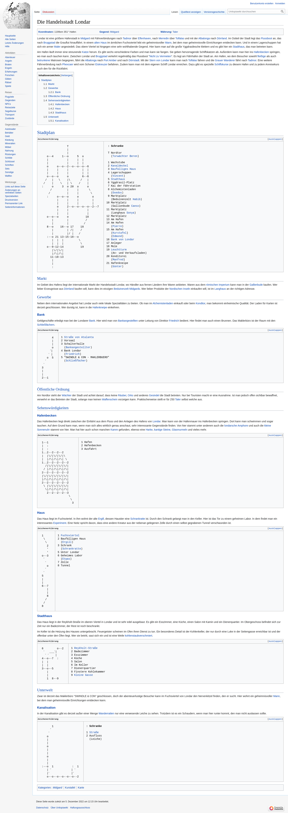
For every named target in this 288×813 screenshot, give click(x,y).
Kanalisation (46, 708)
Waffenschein (109, 400)
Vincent (118, 177)
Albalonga (204, 38)
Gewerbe (44, 298)
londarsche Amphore (236, 426)
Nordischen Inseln (179, 289)
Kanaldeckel (119, 167)
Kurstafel (120, 234)
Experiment (59, 523)
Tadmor (127, 38)
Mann (168, 42)
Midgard (114, 31)
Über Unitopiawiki (59, 808)
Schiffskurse (222, 64)
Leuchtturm (118, 250)
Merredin (164, 38)
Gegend (104, 31)
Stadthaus (238, 46)
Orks (130, 396)
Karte (81, 788)
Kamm (114, 430)
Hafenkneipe (99, 308)
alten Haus (100, 42)
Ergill (101, 519)
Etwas (66, 560)
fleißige (262, 56)
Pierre (117, 227)
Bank (41, 315)
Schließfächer (76, 362)
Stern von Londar (159, 60)
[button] (275, 139)
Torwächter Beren (125, 156)
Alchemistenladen (163, 303)
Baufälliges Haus (123, 170)
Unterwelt (45, 691)
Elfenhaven (144, 38)
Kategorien (44, 788)
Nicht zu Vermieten (160, 56)
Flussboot (266, 38)
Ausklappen (275, 139)
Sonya (130, 214)
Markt (42, 279)
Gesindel (154, 396)
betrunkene (43, 60)
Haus (41, 513)
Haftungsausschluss (80, 808)
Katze (85, 52)
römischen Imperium (218, 285)
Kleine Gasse (83, 676)
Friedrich (174, 321)
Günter (117, 267)
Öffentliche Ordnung (53, 390)
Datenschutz (42, 808)
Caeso (135, 207)
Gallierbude (256, 285)
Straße (94, 734)
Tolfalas (179, 38)
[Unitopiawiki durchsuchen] (256, 11)
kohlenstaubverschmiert (138, 636)
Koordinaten (45, 31)
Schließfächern (45, 325)
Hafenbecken (261, 52)
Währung (166, 31)
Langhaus (220, 289)
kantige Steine (162, 430)
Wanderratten (106, 714)
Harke (149, 430)
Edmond (117, 237)
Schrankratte (137, 519)
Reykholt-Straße (85, 649)
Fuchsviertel (70, 536)
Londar (157, 422)
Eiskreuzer (101, 64)
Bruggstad (49, 42)
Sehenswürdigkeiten (52, 408)
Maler (57, 46)
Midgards (134, 289)
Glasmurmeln (179, 430)
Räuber (122, 396)
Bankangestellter (78, 348)
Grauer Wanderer (225, 60)
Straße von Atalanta (79, 338)
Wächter (66, 396)
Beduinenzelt (121, 289)
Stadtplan (46, 132)
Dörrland (222, 38)
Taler (175, 31)
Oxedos (117, 193)
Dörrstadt (134, 60)
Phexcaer (67, 64)
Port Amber (110, 60)
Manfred (118, 260)
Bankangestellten (128, 321)
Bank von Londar (122, 240)
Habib (136, 200)
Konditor (200, 303)
